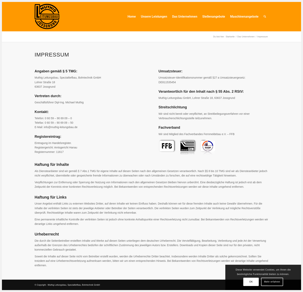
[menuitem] (131, 16)
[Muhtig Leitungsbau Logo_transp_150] (47, 16)
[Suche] (265, 16)
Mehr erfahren (272, 281)
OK (251, 281)
